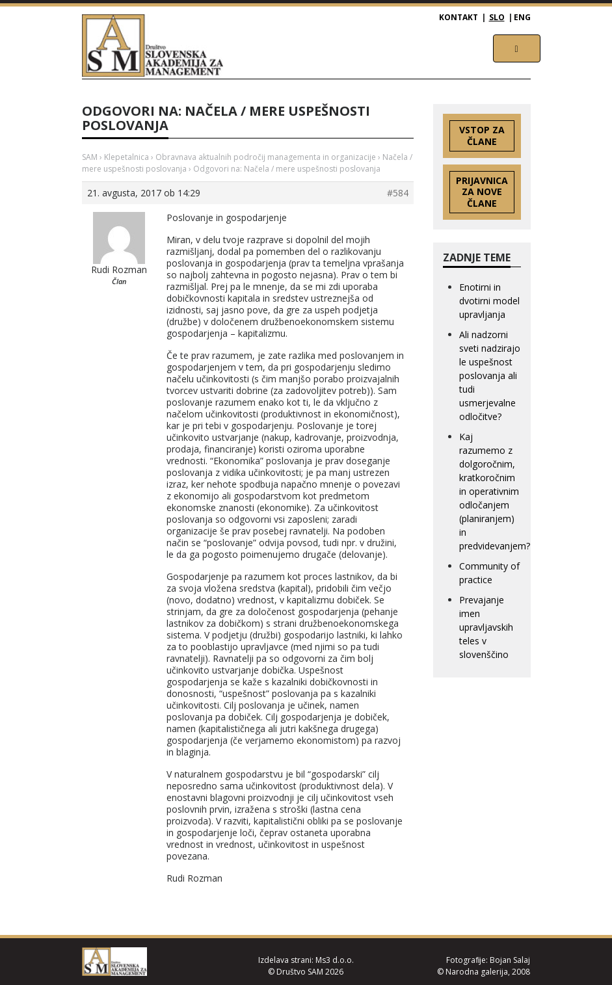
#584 (397, 193)
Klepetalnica (126, 157)
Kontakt (458, 17)
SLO (497, 17)
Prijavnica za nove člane (482, 192)
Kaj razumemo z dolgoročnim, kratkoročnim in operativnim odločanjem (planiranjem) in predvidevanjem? (494, 491)
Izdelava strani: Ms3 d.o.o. (306, 959)
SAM (90, 157)
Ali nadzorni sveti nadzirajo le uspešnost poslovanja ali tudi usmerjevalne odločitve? (489, 375)
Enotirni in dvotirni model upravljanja (489, 301)
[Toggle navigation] (516, 48)
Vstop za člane (482, 136)
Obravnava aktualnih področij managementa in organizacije (265, 157)
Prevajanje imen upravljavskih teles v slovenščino (486, 627)
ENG (522, 17)
